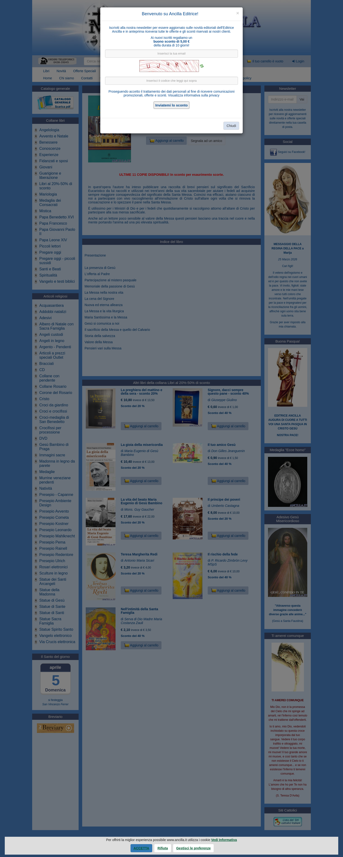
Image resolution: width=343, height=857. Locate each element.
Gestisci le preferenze (193, 848)
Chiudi (231, 126)
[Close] (237, 12)
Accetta (141, 848)
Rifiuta (162, 848)
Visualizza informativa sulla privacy (193, 95)
